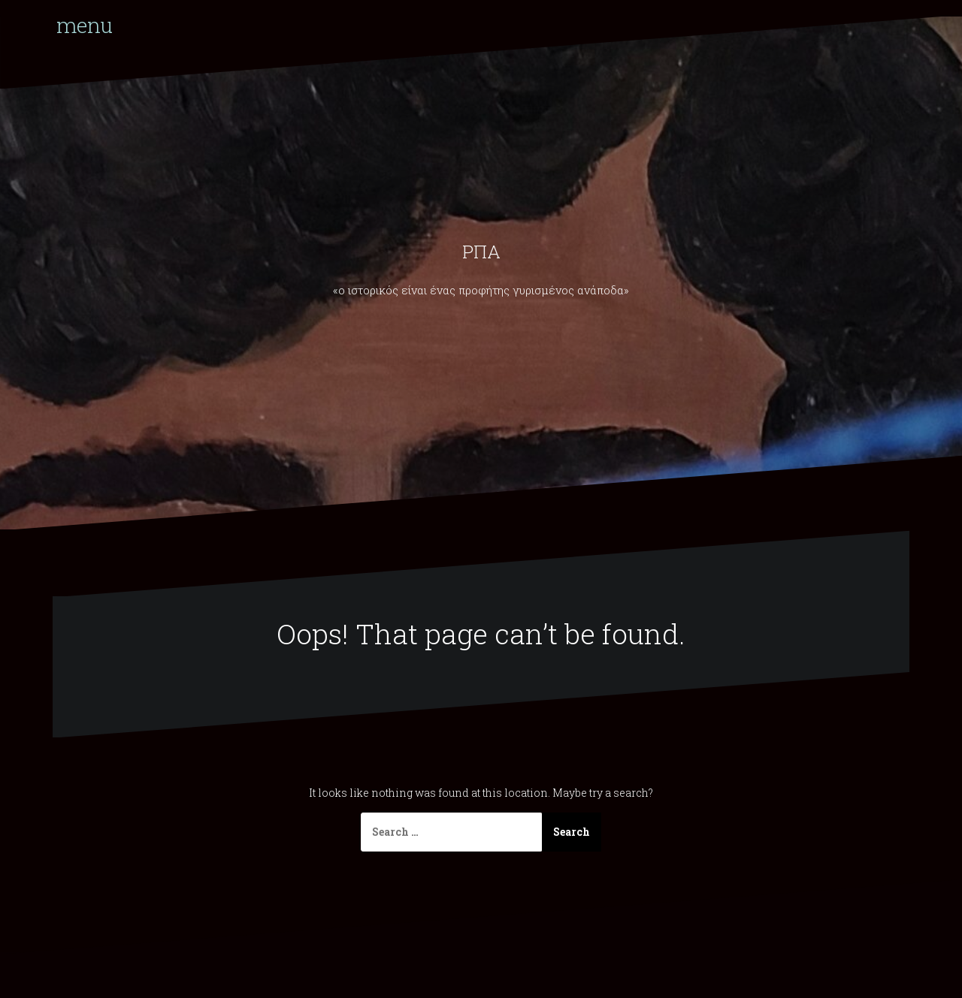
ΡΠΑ (481, 252)
